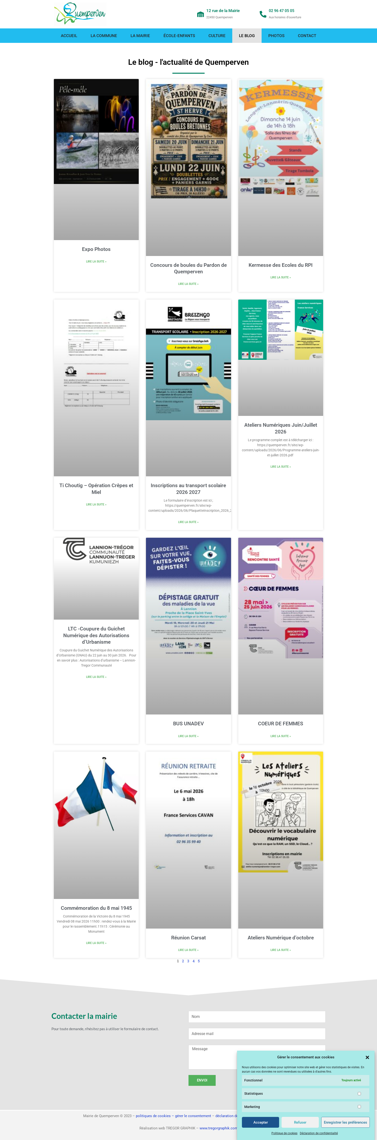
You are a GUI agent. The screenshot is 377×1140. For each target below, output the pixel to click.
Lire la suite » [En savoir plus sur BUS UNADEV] (188, 737)
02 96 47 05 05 (283, 10)
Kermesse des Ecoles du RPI (281, 265)
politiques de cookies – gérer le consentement (173, 1116)
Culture (217, 35)
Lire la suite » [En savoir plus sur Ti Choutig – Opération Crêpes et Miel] (96, 505)
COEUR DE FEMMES (280, 724)
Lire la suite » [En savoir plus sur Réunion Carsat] (188, 951)
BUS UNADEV (188, 724)
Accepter (260, 1122)
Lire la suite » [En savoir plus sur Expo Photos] (96, 261)
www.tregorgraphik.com (219, 1128)
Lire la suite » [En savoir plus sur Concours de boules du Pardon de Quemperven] (188, 284)
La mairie (140, 35)
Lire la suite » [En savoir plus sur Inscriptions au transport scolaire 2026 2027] (188, 522)
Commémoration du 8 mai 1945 (96, 909)
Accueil (69, 35)
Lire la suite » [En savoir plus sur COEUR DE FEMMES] (280, 737)
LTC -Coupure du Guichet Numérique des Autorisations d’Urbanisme (96, 635)
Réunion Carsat (188, 938)
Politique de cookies (284, 1133)
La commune (104, 35)
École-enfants (179, 35)
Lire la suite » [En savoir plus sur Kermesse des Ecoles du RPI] (280, 277)
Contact (307, 35)
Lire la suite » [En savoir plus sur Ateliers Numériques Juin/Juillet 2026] (280, 467)
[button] (367, 1057)
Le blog (247, 35)
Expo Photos (96, 249)
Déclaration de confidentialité (319, 1133)
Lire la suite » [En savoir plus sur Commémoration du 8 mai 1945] (96, 944)
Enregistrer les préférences (345, 1122)
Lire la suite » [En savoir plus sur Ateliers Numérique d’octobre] (280, 951)
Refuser (300, 1122)
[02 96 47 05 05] (263, 14)
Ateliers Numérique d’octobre (281, 938)
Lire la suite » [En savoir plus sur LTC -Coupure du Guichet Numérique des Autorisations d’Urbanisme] (96, 677)
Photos (276, 35)
